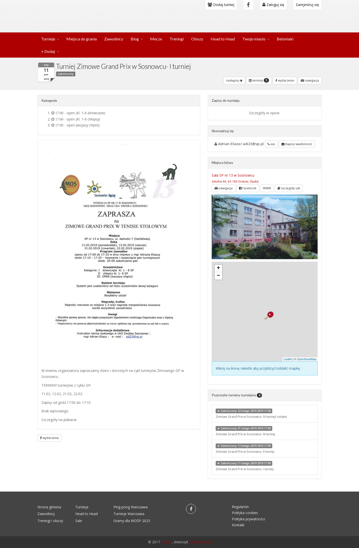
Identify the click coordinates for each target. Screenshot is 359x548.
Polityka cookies (245, 512)
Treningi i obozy (50, 520)
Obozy (197, 38)
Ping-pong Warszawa (130, 507)
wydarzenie (284, 80)
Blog (135, 38)
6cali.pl (166, 542)
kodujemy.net (200, 542)
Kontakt (238, 525)
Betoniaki (285, 38)
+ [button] (218, 268)
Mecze (156, 38)
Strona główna (49, 507)
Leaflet (288, 359)
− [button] (218, 276)
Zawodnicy (113, 38)
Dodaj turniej (221, 4)
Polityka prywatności (248, 519)
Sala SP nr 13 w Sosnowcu (233, 175)
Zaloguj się (273, 4)
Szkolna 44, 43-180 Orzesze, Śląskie (235, 181)
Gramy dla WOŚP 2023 (131, 520)
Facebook (247, 188)
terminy (259, 80)
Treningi (177, 38)
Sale (78, 520)
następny (234, 80)
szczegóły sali (288, 188)
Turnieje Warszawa (128, 513)
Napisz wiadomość (296, 144)
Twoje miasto (254, 38)
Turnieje (48, 38)
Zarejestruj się (307, 4)
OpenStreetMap (306, 359)
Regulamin (240, 506)
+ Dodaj (48, 51)
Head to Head (223, 38)
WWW (267, 188)
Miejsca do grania (81, 38)
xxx (271, 144)
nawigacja (310, 80)
